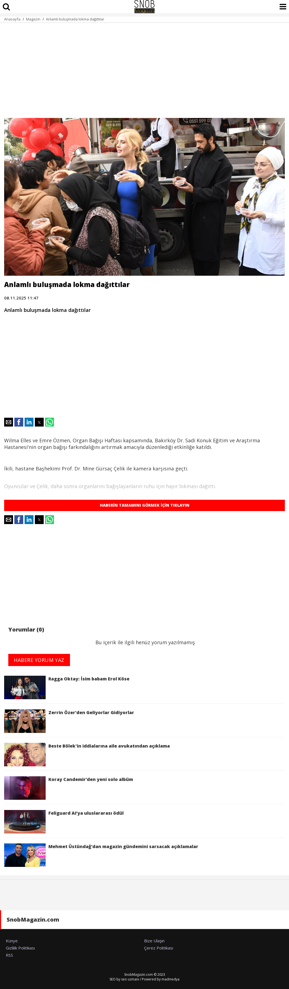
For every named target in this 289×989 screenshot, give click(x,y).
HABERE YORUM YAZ (39, 660)
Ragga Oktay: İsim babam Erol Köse (66, 687)
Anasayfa (12, 19)
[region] (144, 67)
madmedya (170, 979)
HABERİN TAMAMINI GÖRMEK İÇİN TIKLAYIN (144, 505)
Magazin (33, 19)
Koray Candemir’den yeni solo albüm (68, 788)
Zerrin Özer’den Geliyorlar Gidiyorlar (69, 721)
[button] (8, 422)
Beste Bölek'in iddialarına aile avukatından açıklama (87, 754)
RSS (9, 955)
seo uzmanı (130, 979)
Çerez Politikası (158, 948)
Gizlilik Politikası (20, 948)
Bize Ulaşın (154, 940)
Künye (12, 940)
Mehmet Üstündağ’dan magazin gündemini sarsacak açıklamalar (101, 855)
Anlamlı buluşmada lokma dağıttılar (75, 19)
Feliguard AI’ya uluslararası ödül (64, 821)
